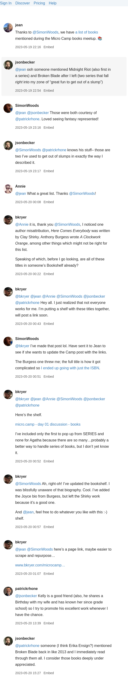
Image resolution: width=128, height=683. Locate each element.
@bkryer (22, 296)
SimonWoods (27, 106)
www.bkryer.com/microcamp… (40, 565)
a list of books (86, 32)
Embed (48, 47)
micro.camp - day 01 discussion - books (47, 424)
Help (52, 3)
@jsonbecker (38, 113)
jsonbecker (25, 62)
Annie (20, 186)
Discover (22, 3)
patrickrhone (26, 589)
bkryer (20, 217)
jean (19, 25)
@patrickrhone (27, 119)
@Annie (21, 224)
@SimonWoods (45, 32)
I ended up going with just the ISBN (70, 368)
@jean (20, 69)
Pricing (39, 3)
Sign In (6, 3)
